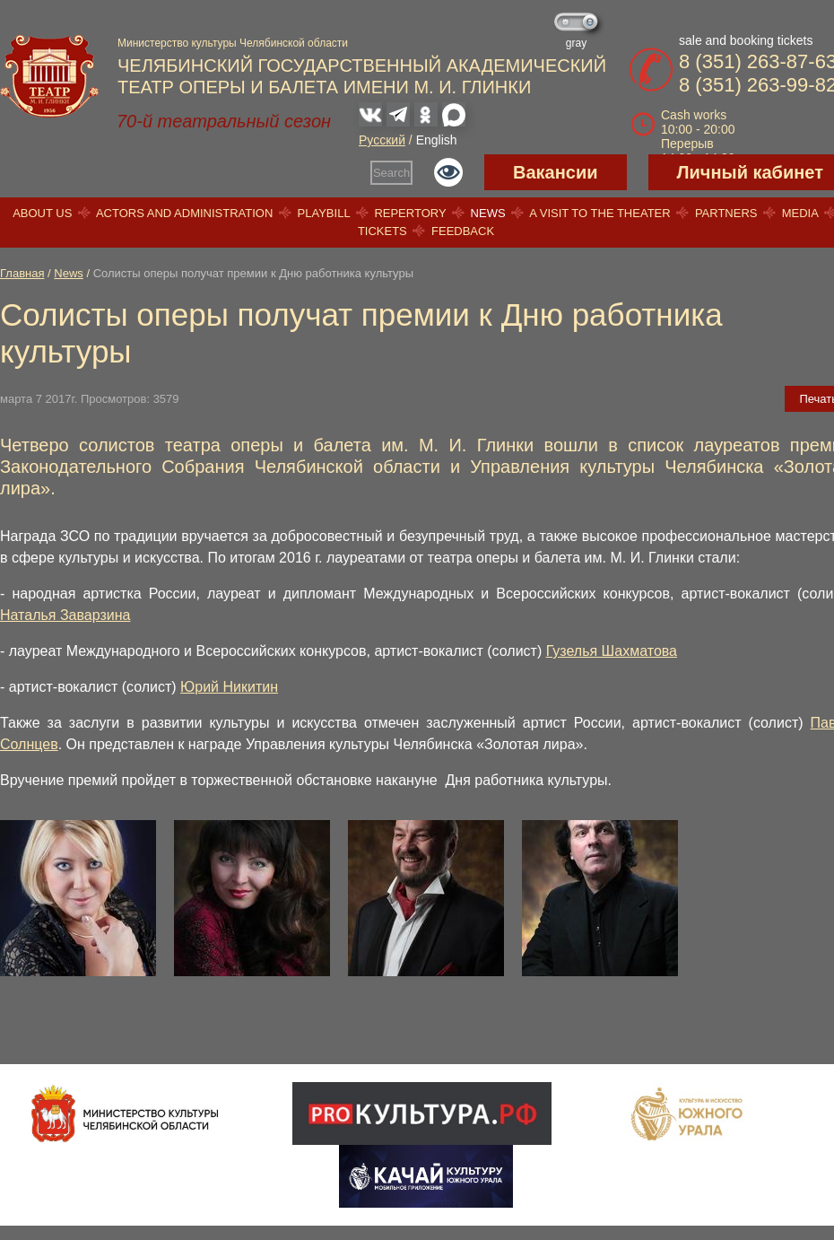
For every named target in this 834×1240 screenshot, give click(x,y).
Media (800, 213)
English (436, 140)
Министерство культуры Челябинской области (232, 43)
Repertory (410, 213)
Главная (22, 273)
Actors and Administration (184, 213)
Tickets (382, 231)
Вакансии (555, 172)
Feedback (462, 231)
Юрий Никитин (229, 686)
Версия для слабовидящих (448, 172)
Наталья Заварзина (65, 615)
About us (42, 213)
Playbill (324, 213)
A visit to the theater (600, 213)
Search (391, 172)
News (488, 213)
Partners (726, 213)
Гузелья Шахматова (611, 651)
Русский (382, 140)
